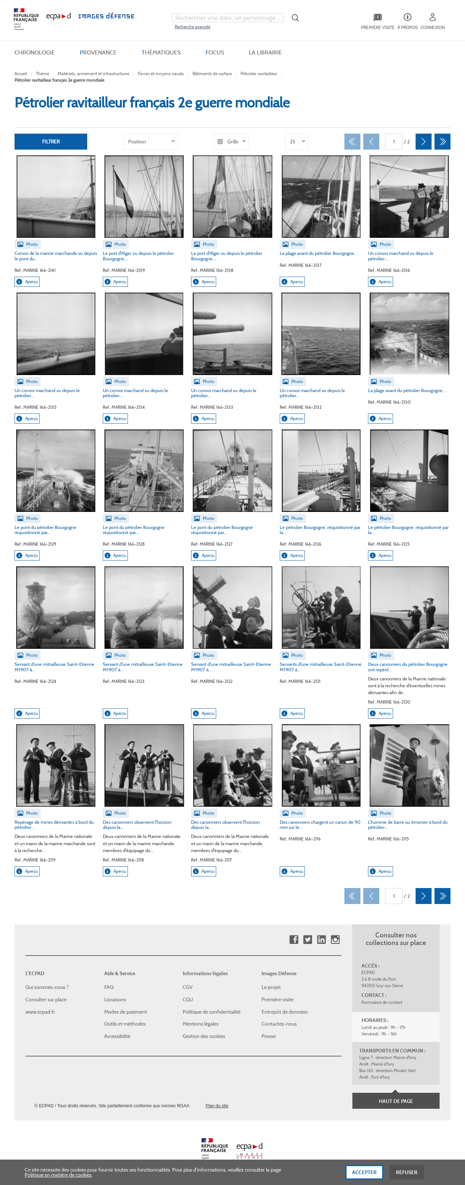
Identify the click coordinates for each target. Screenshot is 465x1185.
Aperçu (27, 282)
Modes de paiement (125, 1012)
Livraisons (115, 999)
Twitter (307, 939)
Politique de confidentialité (211, 1012)
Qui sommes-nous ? (47, 987)
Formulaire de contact (381, 1002)
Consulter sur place (45, 999)
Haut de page (396, 1101)
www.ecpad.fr (40, 1012)
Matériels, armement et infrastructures (93, 73)
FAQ (109, 987)
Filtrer (51, 141)
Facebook (293, 939)
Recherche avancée (192, 26)
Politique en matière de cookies (58, 1177)
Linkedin (321, 939)
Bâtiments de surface (212, 73)
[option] (151, 141)
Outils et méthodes (125, 1024)
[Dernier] (442, 142)
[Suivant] (424, 142)
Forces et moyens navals (161, 73)
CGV (188, 987)
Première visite (278, 999)
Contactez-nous (279, 1024)
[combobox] (228, 17)
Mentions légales (201, 1024)
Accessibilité (117, 1036)
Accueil (21, 73)
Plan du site (217, 1105)
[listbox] (151, 142)
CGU (188, 999)
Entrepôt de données (285, 1012)
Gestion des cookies (204, 1036)
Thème (42, 73)
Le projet (271, 987)
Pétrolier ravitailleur (258, 73)
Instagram (335, 939)
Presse (269, 1036)
